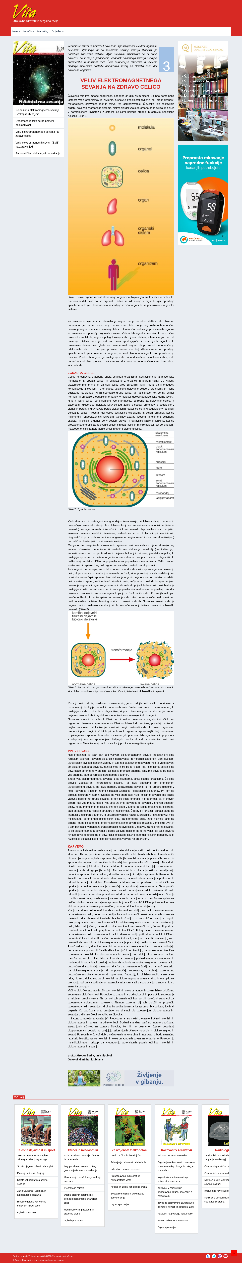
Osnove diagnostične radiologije (220, 1166)
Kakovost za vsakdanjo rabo (172, 1155)
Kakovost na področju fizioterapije (175, 1213)
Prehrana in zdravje (74, 1188)
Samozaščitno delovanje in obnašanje (38, 153)
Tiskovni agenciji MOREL (39, 1256)
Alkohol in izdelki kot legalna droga (129, 1186)
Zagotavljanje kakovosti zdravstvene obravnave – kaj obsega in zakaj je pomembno (176, 1166)
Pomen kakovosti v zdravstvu (173, 1220)
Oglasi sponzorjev (26, 1212)
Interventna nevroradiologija (218, 1190)
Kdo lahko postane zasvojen (125, 1169)
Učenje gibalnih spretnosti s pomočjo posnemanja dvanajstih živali (80, 1198)
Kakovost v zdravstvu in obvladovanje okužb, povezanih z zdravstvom (175, 1192)
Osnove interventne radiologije (220, 1173)
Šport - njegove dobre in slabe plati (35, 1166)
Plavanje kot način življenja (31, 1173)
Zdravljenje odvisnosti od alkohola (128, 1162)
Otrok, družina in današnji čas (126, 1155)
